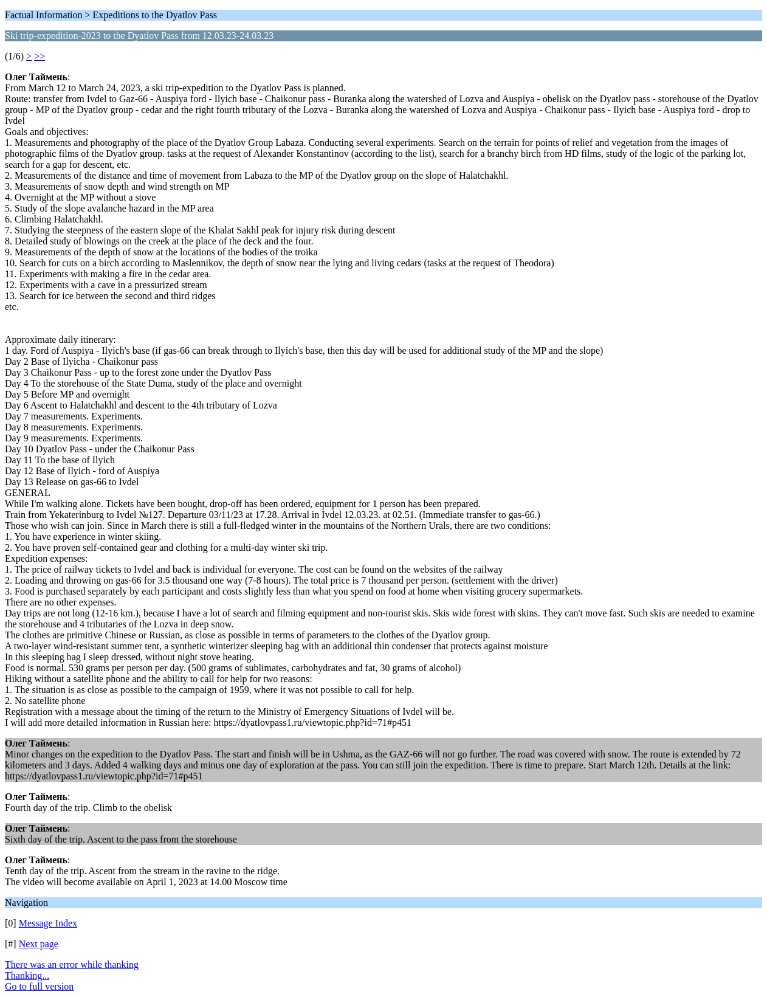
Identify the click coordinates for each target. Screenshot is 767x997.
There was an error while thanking (72, 964)
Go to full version (39, 986)
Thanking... (27, 975)
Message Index (48, 923)
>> (39, 56)
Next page (38, 944)
